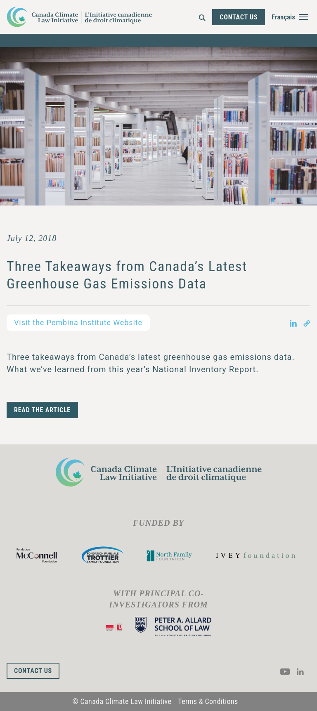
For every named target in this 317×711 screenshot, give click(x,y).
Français (283, 17)
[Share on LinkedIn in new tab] (293, 323)
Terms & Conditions (208, 701)
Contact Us (239, 17)
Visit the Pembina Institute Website (78, 322)
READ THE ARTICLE (42, 410)
